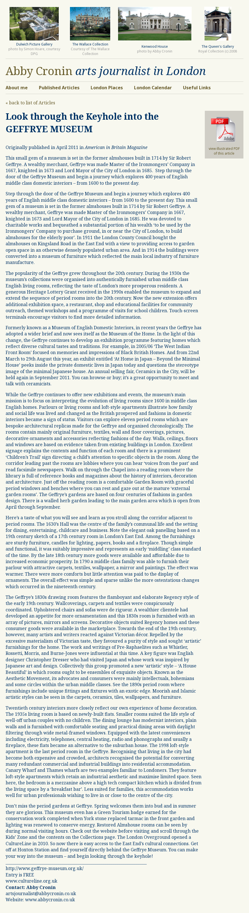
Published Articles (59, 88)
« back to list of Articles (30, 103)
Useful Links (197, 88)
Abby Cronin (39, 70)
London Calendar (153, 88)
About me (17, 88)
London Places (107, 88)
